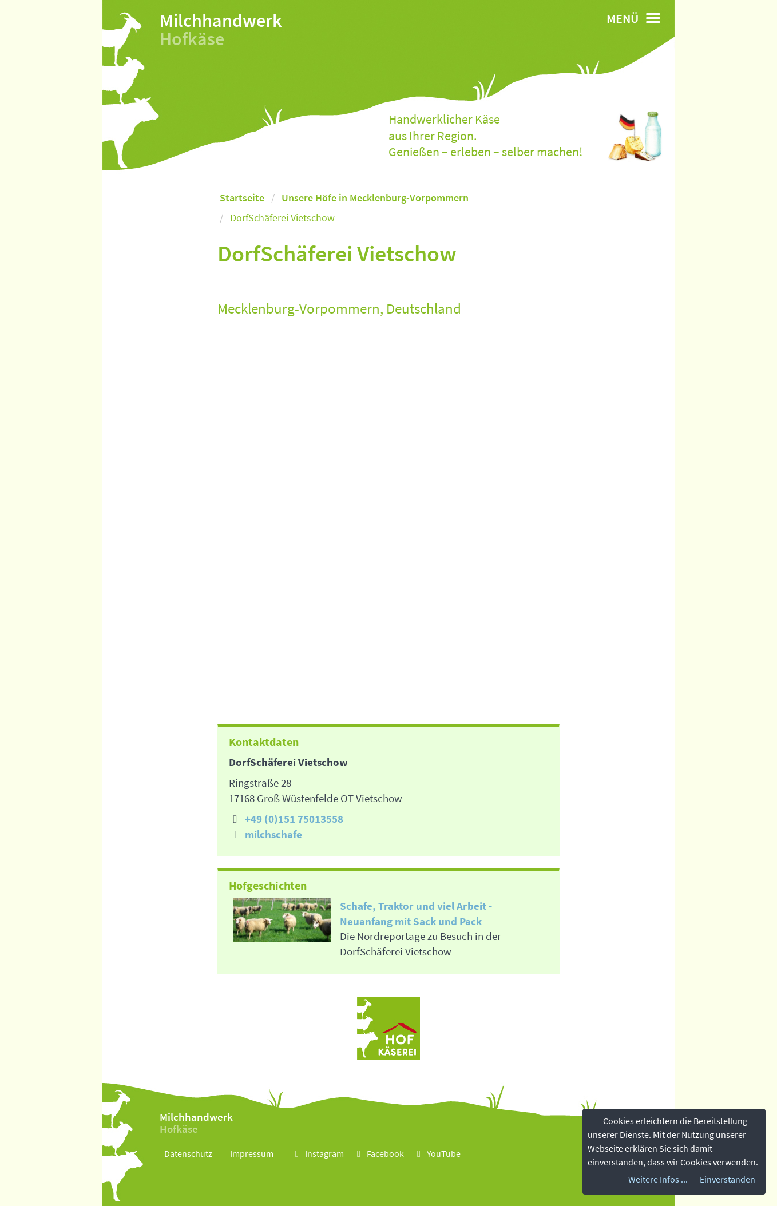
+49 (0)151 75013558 (294, 819)
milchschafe (273, 834)
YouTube (437, 1153)
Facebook (378, 1153)
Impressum (251, 1153)
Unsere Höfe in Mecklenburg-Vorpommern (375, 197)
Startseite (242, 197)
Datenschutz (188, 1153)
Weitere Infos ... (658, 1179)
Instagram (317, 1153)
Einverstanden (727, 1179)
